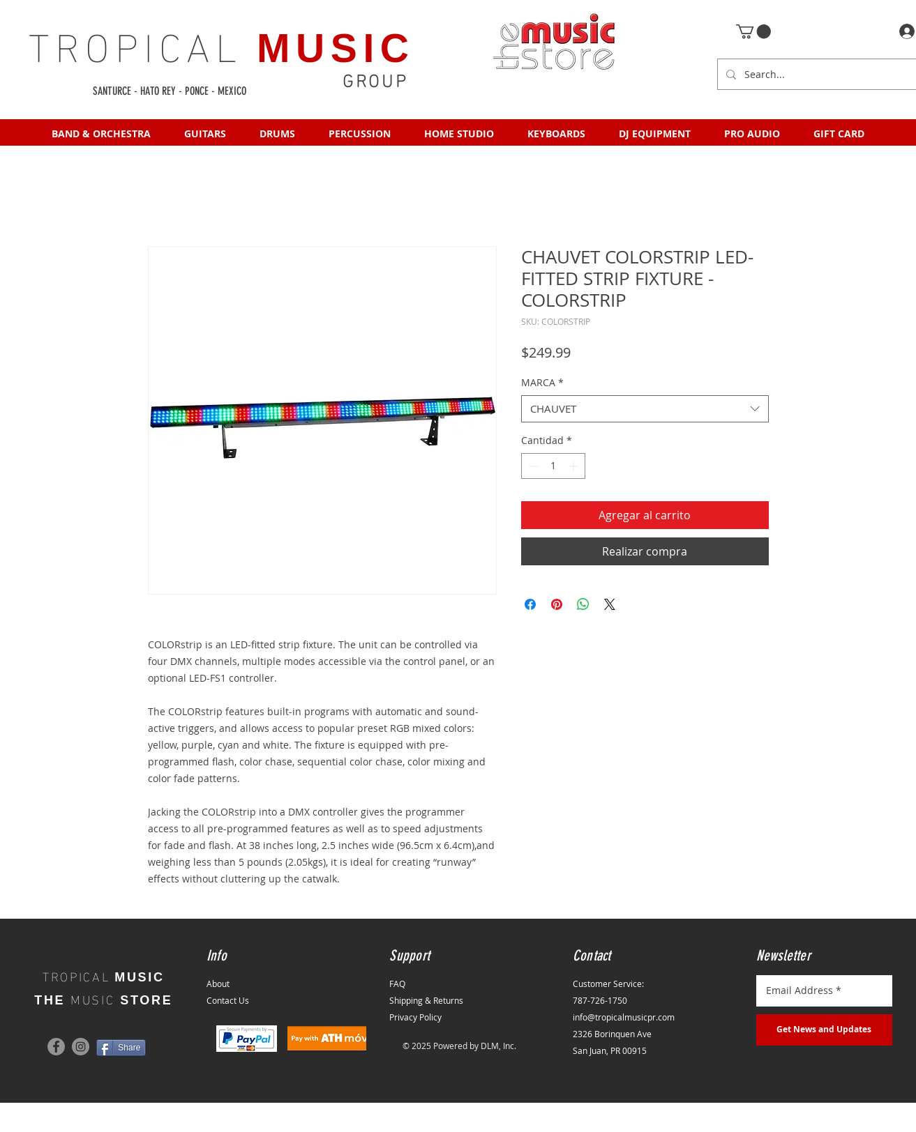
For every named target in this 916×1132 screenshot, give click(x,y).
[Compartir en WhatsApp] (583, 604)
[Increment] (574, 466)
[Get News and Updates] (824, 1030)
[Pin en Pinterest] (556, 604)
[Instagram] (80, 1046)
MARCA (542, 382)
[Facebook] (56, 1046)
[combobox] (645, 408)
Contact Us (228, 1000)
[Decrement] (532, 466)
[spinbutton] (553, 466)
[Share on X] (609, 604)
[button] (753, 31)
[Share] (121, 1047)
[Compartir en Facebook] (530, 604)
